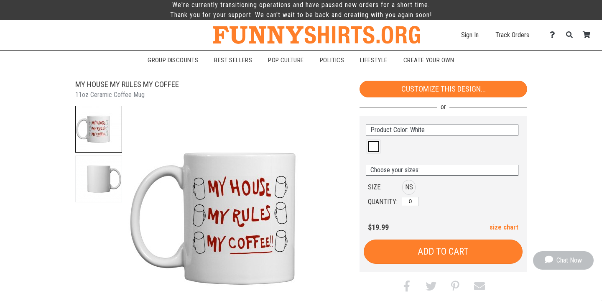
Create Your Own (428, 60)
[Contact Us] (554, 34)
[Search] (571, 34)
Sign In (470, 35)
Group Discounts (173, 60)
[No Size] (410, 201)
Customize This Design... (443, 89)
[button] (99, 129)
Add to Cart (443, 251)
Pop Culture (286, 60)
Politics (332, 60)
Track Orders (512, 35)
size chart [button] (504, 227)
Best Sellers (233, 60)
